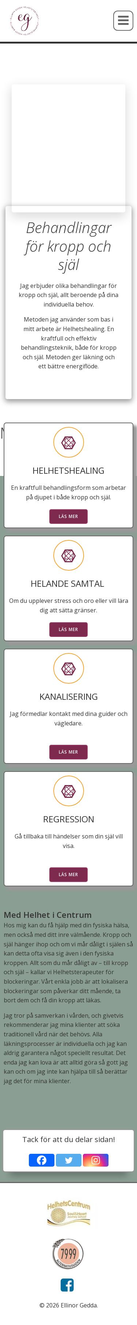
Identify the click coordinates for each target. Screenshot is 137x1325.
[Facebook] (41, 1160)
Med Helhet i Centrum (48, 914)
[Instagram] (96, 1160)
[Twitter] (68, 1160)
